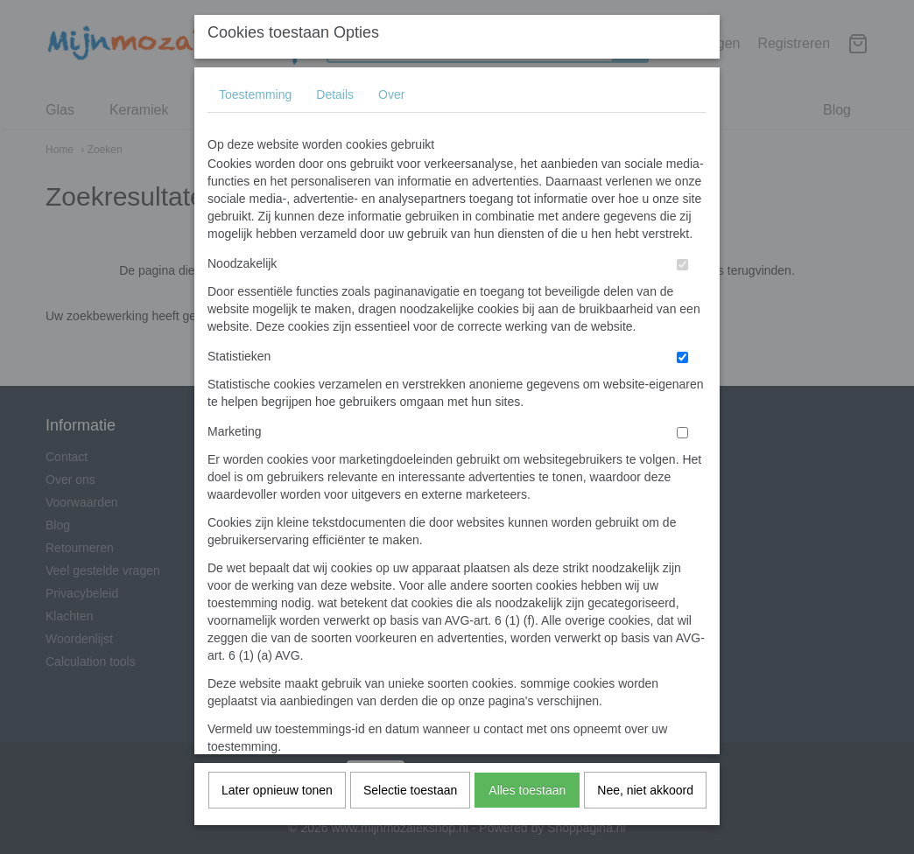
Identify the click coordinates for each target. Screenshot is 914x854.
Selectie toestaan (410, 817)
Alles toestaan (527, 817)
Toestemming (255, 122)
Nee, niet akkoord (645, 817)
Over (391, 122)
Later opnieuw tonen (277, 817)
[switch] (682, 292)
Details (335, 122)
